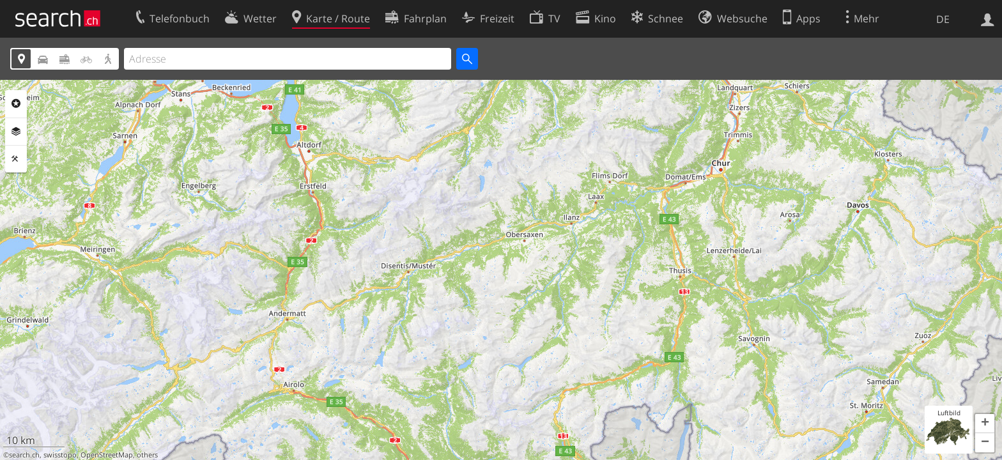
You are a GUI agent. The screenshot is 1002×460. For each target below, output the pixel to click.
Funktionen (16, 159)
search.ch (24, 454)
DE (943, 19)
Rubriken (16, 103)
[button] (984, 423)
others (147, 454)
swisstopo (60, 454)
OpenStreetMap (107, 454)
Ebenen (16, 131)
